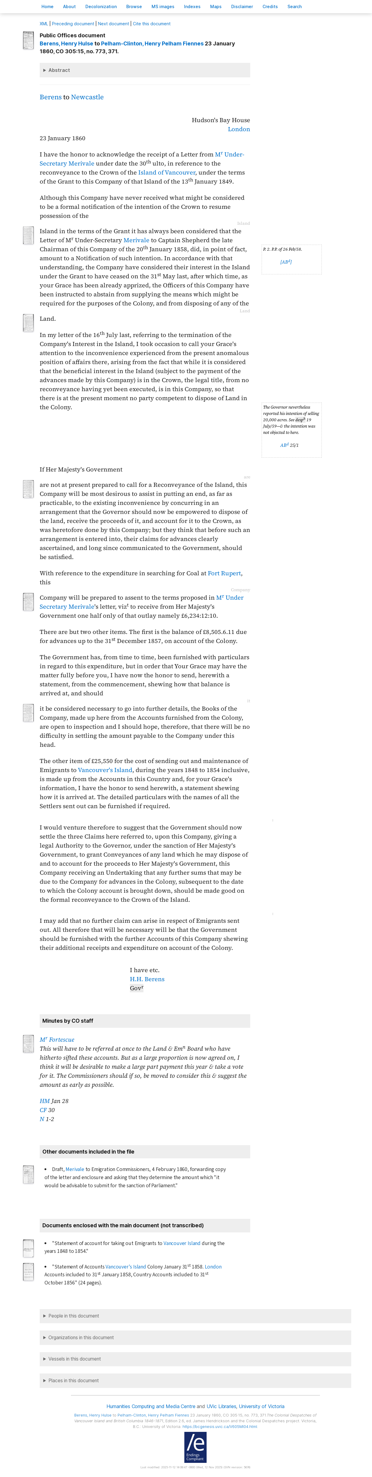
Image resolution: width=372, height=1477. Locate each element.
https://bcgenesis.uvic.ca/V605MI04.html (220, 1426)
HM (45, 1101)
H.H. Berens (147, 979)
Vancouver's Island (105, 770)
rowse (134, 6)
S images (163, 6)
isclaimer (242, 6)
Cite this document (152, 23)
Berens (51, 97)
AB (284, 445)
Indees (192, 6)
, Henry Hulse (66, 43)
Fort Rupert (224, 573)
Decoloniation (101, 6)
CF (43, 1110)
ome (48, 6)
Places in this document (73, 1380)
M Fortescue (57, 1039)
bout (69, 6)
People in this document (73, 1316)
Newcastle (87, 97)
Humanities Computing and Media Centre (150, 1406)
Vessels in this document (74, 1359)
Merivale (136, 240)
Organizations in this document (81, 1337)
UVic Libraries (221, 1406)
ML (44, 23)
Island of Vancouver (166, 172)
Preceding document (73, 23)
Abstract (59, 70)
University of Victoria (261, 1406)
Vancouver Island (182, 1243)
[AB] (286, 262)
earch (294, 6)
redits (270, 6)
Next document (113, 23)
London (239, 129)
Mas (216, 6)
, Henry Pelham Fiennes (152, 43)
